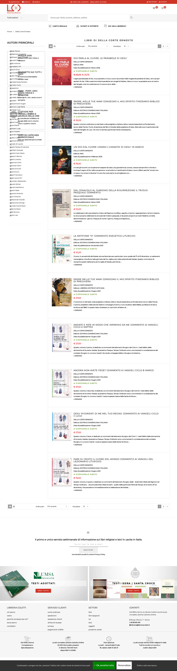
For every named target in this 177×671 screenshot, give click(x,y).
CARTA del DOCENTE (79, 2)
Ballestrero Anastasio (18, 54)
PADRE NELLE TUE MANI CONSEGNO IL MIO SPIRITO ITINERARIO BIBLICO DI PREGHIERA (116, 280)
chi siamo (11, 612)
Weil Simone (14, 212)
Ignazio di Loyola (16, 144)
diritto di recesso (54, 623)
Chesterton (14, 88)
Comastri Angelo (16, 91)
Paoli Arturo (14, 172)
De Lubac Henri (16, 94)
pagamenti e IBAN (55, 630)
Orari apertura (108, 643)
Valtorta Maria (15, 209)
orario (37, 2)
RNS (81, 65)
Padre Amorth (15, 169)
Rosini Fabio (14, 190)
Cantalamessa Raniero (18, 82)
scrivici (27, 2)
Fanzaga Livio (15, 110)
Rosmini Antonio (16, 193)
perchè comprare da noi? (17, 619)
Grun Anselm (15, 132)
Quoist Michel (15, 184)
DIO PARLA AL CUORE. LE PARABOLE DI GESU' (100, 58)
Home (9, 32)
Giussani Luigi (15, 128)
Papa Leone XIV (16, 178)
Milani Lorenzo (15, 159)
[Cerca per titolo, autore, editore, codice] (149, 17)
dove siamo (12, 623)
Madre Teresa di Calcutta (19, 147)
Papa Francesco (16, 175)
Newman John (15, 162)
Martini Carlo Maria (17, 153)
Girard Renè (14, 125)
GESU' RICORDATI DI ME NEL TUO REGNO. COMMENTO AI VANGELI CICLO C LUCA (116, 414)
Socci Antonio (15, 197)
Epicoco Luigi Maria (17, 107)
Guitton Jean (15, 138)
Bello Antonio (15, 63)
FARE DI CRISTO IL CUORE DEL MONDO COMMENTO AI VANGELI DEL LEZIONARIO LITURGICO (113, 460)
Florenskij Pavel (16, 113)
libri (90, 612)
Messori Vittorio (16, 156)
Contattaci (15, 2)
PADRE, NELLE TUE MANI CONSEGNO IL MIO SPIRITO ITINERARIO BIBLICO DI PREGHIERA (117, 102)
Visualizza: (117, 46)
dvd (90, 623)
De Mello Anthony (17, 97)
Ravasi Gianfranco (17, 187)
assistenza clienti (55, 619)
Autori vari (14, 215)
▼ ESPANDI (78, 87)
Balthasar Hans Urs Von (19, 57)
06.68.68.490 (135, 622)
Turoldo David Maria (17, 206)
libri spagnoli (94, 616)
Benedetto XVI (15, 66)
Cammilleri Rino (16, 79)
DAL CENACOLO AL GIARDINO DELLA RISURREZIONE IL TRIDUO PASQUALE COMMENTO (111, 191)
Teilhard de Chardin (17, 200)
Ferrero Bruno (15, 116)
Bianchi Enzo (15, 70)
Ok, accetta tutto (104, 665)
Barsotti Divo (15, 60)
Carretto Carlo (15, 85)
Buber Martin (15, 76)
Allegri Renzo (15, 51)
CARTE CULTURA (98, 2)
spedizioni (52, 616)
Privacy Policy (99, 554)
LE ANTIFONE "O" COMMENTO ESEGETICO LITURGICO (104, 236)
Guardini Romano (17, 135)
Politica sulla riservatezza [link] (147, 665)
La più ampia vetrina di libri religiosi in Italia (149, 643)
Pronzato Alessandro (18, 181)
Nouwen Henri (15, 166)
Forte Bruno (14, 119)
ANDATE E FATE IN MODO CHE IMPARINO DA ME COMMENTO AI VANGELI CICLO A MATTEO (116, 326)
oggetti (91, 626)
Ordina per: (80, 46)
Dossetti (13, 101)
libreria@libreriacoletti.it (140, 625)
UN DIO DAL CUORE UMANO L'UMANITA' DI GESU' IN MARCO (109, 147)
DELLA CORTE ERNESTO (83, 62)
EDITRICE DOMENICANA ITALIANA (94, 110)
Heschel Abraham (17, 141)
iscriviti (88, 550)
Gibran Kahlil (15, 122)
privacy (51, 626)
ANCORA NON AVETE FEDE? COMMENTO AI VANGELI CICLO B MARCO (114, 370)
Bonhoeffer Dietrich (17, 73)
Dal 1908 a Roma (27, 643)
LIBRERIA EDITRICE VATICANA (92, 288)
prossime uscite (95, 630)
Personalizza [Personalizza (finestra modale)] (124, 665)
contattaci (11, 626)
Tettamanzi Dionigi (17, 203)
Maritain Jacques (16, 150)
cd (89, 619)
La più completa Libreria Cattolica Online (68, 643)
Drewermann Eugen (18, 104)
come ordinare (54, 612)
